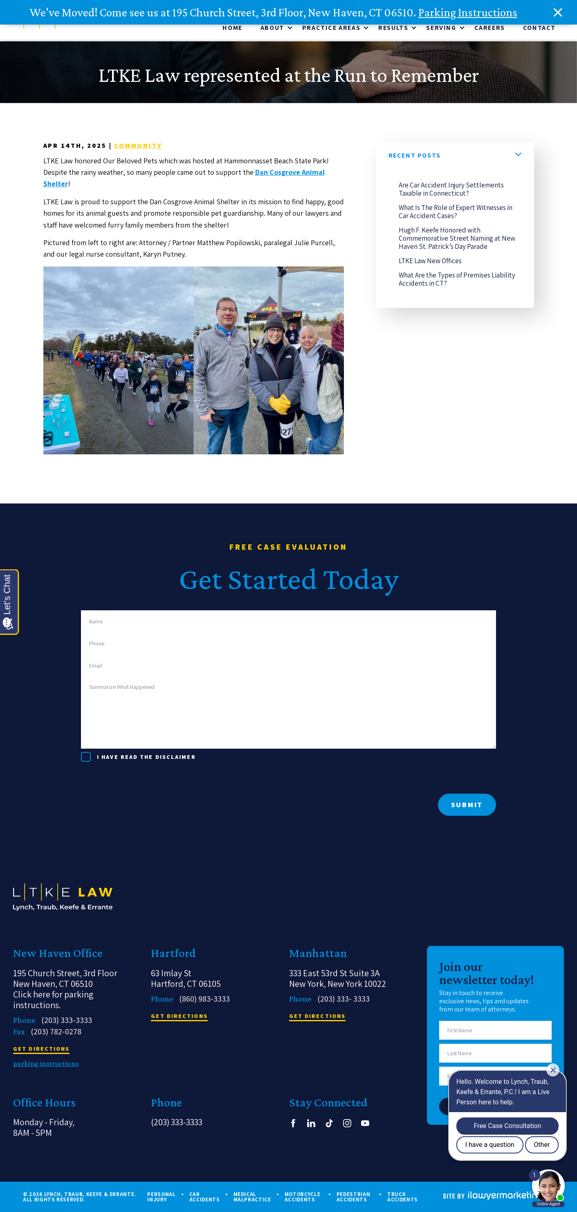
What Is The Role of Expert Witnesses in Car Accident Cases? (455, 213)
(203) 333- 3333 (343, 998)
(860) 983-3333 (204, 998)
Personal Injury (161, 1197)
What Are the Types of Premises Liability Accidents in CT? (457, 281)
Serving (441, 29)
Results (393, 29)
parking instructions (46, 1063)
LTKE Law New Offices (430, 262)
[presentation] (143, 778)
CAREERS (489, 29)
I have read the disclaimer (146, 757)
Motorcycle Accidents (303, 1197)
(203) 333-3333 (66, 1020)
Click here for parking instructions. (53, 1000)
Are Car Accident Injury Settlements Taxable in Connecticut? (451, 191)
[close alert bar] (558, 12)
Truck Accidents (402, 1197)
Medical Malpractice (252, 1197)
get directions (41, 1049)
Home (232, 29)
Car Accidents (204, 1197)
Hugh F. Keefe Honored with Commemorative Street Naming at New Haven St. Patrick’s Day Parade (457, 240)
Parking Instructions (467, 12)
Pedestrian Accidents (353, 1197)
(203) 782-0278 (56, 1031)
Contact (539, 29)
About (272, 29)
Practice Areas (331, 29)
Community (138, 147)
